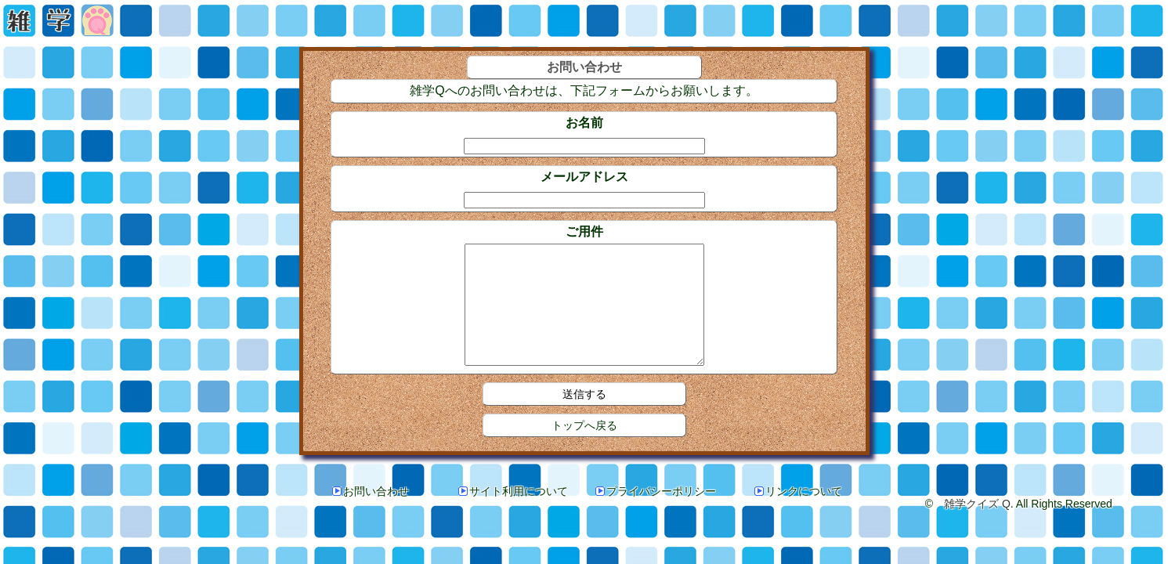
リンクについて (798, 514)
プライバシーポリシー (655, 514)
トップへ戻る (584, 449)
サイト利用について (513, 514)
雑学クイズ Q (977, 527)
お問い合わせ (370, 514)
